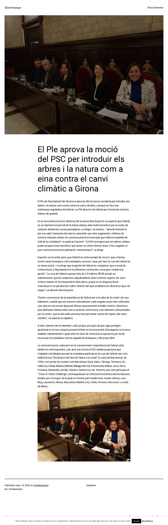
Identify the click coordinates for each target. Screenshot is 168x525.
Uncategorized (41, 485)
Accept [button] (136, 521)
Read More (147, 521)
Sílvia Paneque (13, 7)
